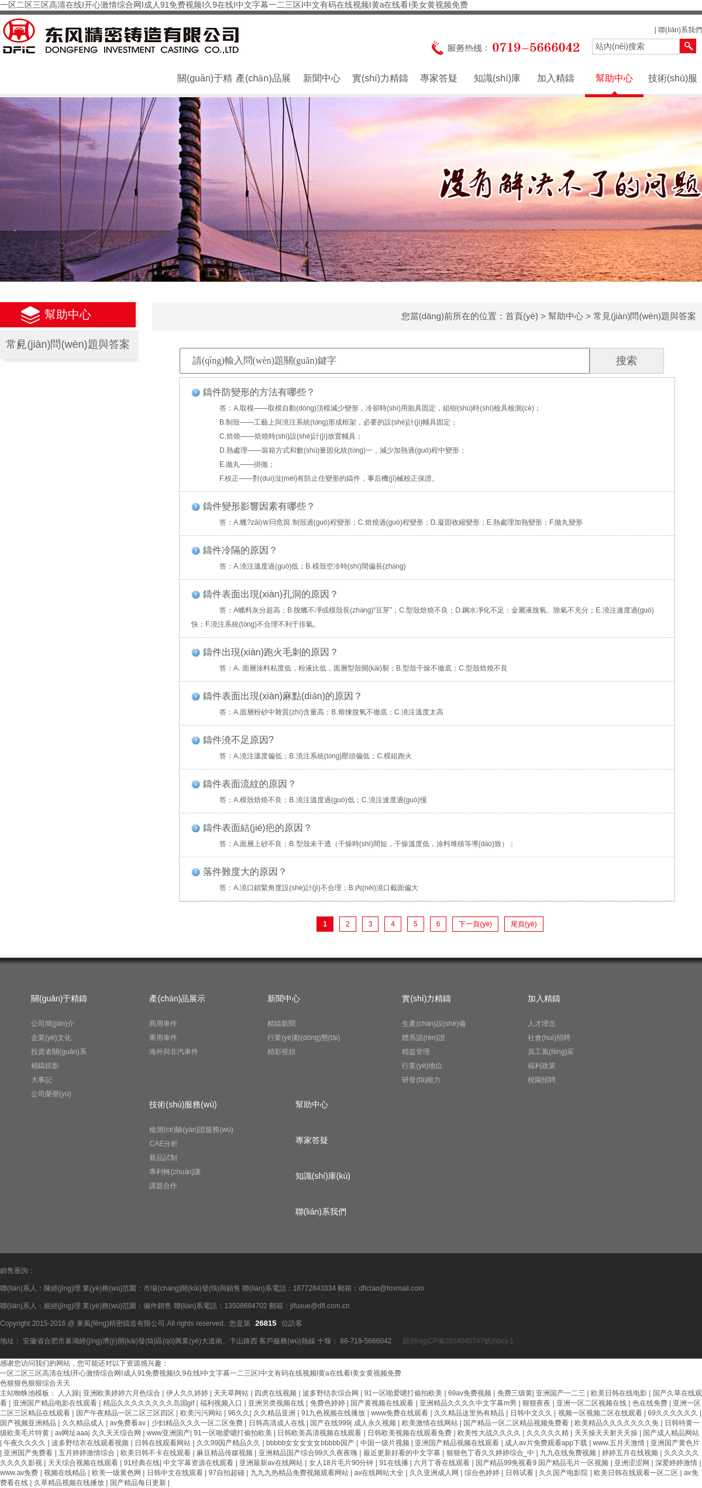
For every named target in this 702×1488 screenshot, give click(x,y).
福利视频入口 (222, 1403)
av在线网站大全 (379, 1473)
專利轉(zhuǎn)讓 (175, 1172)
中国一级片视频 (385, 1443)
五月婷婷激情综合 (87, 1453)
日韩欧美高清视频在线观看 (320, 1433)
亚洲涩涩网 (632, 1463)
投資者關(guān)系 (59, 1052)
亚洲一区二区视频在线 (592, 1403)
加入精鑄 (555, 78)
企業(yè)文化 (51, 1038)
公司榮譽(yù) (51, 1094)
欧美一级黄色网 (117, 1473)
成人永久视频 (376, 1423)
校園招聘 (542, 1080)
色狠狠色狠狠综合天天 (35, 1383)
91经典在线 (142, 1463)
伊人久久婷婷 (188, 1393)
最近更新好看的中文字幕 (402, 1453)
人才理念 (542, 1024)
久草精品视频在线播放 (70, 1483)
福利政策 (542, 1066)
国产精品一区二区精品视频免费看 (516, 1423)
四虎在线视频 (276, 1393)
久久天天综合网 (117, 1433)
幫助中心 (614, 78)
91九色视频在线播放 (334, 1413)
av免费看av (129, 1423)
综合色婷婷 (482, 1473)
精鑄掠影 (45, 1066)
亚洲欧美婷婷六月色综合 (122, 1393)
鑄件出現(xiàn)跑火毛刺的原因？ (271, 652)
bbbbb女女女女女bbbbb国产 (311, 1443)
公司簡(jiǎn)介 (52, 1024)
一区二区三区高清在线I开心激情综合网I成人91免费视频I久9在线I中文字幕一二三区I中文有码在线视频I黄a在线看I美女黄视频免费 (234, 4)
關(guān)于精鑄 (204, 83)
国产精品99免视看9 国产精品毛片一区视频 (543, 1463)
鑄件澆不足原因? (238, 740)
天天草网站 (232, 1393)
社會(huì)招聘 (549, 1038)
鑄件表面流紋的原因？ (250, 784)
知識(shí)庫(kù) (497, 83)
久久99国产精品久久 (230, 1443)
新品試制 (163, 1158)
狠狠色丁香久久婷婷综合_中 (491, 1453)
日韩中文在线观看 (176, 1473)
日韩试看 (520, 1473)
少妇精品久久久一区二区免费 (198, 1423)
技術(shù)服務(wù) (672, 83)
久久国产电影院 (564, 1473)
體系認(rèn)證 (423, 1038)
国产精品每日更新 (139, 1483)
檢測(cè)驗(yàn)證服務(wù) (191, 1130)
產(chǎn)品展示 (263, 83)
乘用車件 (163, 1038)
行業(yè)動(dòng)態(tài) (303, 1038)
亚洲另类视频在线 (277, 1403)
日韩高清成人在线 (278, 1423)
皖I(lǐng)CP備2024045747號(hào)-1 (457, 1341)
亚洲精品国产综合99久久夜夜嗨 (309, 1453)
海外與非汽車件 (173, 1052)
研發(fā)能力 (421, 1080)
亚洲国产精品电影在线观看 (56, 1403)
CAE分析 (163, 1144)
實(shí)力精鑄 (380, 78)
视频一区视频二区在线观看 (601, 1413)
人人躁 (68, 1393)
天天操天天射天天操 (606, 1433)
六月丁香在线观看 (443, 1463)
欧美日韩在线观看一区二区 (637, 1473)
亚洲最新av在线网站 (272, 1463)
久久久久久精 (548, 1433)
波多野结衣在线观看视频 (90, 1443)
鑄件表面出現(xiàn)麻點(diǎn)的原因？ (283, 696)
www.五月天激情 (620, 1443)
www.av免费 (20, 1473)
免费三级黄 (514, 1393)
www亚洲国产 (168, 1433)
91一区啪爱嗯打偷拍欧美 (404, 1393)
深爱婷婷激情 (677, 1463)
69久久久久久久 (674, 1413)
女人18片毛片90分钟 (342, 1463)
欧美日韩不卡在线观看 (156, 1453)
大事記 (41, 1080)
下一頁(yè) (475, 924)
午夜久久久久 (25, 1443)
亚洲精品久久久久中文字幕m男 (468, 1403)
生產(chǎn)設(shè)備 (434, 1024)
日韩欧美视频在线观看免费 (410, 1433)
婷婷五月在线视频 (631, 1453)
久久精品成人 (84, 1423)
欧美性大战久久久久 (489, 1433)
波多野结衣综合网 (331, 1393)
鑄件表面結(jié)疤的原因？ (257, 828)
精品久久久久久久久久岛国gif (150, 1403)
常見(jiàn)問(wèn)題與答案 (67, 344)
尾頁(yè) (524, 924)
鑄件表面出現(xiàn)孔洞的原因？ (271, 594)
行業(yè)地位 (422, 1066)
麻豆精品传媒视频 (225, 1453)
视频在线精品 (66, 1473)
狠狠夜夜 (537, 1403)
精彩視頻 (281, 1052)
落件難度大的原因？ (245, 872)
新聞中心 (321, 78)
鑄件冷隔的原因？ (240, 550)
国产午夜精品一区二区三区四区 (126, 1413)
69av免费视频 (470, 1393)
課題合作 (163, 1186)
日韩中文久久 (532, 1413)
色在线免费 (650, 1403)
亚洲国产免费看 (29, 1453)
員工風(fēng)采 (551, 1052)
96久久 (238, 1413)
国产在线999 (330, 1423)
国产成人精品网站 (671, 1433)
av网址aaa (71, 1433)
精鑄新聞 (281, 1024)
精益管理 (416, 1052)
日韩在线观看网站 (163, 1443)
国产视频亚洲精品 (29, 1423)
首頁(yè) (521, 316)
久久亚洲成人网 (435, 1473)
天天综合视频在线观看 (84, 1463)
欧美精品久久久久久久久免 (617, 1423)
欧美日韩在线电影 (620, 1393)
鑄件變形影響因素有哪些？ (259, 506)
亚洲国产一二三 (561, 1393)
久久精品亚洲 (275, 1413)
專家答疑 (438, 78)
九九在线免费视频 (569, 1453)
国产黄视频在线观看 (382, 1403)
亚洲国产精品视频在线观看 (458, 1443)
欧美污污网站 (202, 1413)
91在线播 (394, 1463)
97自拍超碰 (228, 1473)
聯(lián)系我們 (680, 30)
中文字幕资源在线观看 (199, 1463)
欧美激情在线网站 (431, 1423)
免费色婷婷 (328, 1403)
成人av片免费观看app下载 (547, 1443)
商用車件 (163, 1024)
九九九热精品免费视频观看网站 (300, 1473)
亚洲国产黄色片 (675, 1443)
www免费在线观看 (400, 1413)
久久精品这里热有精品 (470, 1413)
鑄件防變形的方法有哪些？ (259, 392)
